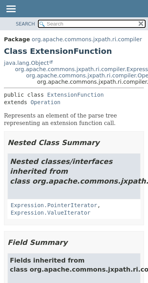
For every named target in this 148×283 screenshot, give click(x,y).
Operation (45, 102)
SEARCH (25, 24)
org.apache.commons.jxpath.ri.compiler (87, 39)
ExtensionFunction (75, 95)
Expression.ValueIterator (50, 212)
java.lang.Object (26, 63)
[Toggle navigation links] (10, 9)
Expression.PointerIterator (54, 205)
